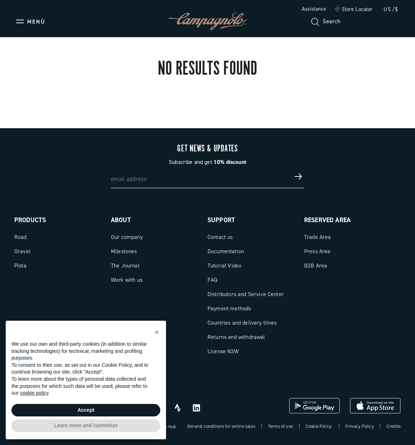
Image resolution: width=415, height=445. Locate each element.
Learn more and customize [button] (85, 425)
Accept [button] (86, 410)
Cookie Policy (319, 426)
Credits (393, 426)
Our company (127, 237)
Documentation (226, 251)
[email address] (207, 176)
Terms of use (280, 426)
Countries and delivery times (242, 322)
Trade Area (317, 237)
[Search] (325, 21)
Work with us (126, 280)
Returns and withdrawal (236, 337)
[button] (156, 332)
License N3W (223, 351)
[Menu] (29, 21)
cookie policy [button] (34, 393)
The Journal (125, 265)
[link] (354, 9)
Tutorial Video (224, 265)
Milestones (124, 251)
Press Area (317, 251)
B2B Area (315, 265)
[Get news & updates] (298, 176)
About (121, 220)
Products (30, 220)
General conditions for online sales (221, 426)
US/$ (391, 9)
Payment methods (229, 308)
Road (20, 237)
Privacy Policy (359, 426)
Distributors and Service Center (246, 294)
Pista (20, 265)
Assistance (314, 8)
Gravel (22, 251)
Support (221, 220)
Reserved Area (327, 220)
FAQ (213, 280)
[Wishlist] (360, 21)
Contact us (220, 237)
